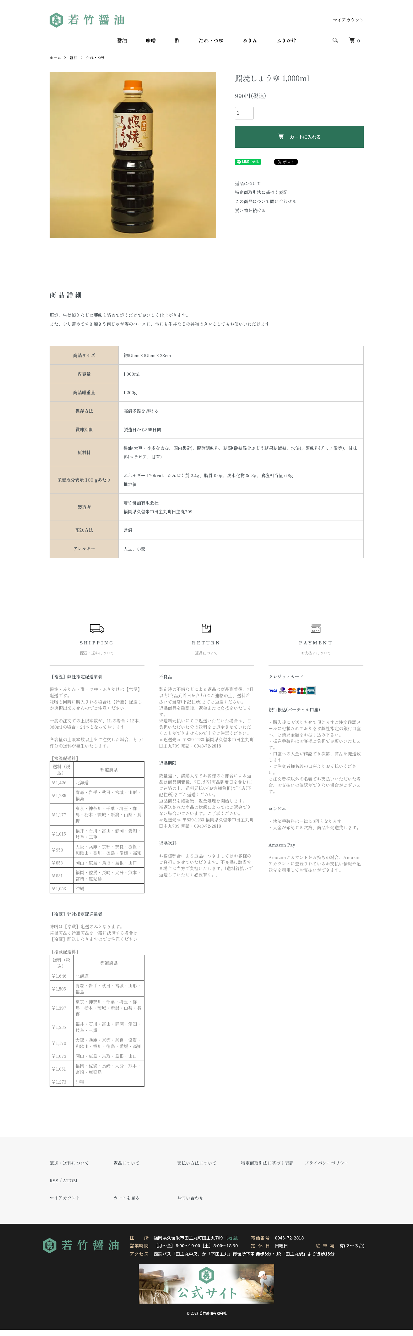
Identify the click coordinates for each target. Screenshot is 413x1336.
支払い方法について (197, 1163)
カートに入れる (299, 137)
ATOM (70, 1180)
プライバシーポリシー (327, 1163)
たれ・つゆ (211, 40)
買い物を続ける (250, 210)
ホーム (55, 57)
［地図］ (232, 1237)
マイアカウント (348, 20)
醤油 (122, 40)
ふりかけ (286, 40)
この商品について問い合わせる (265, 201)
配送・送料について (69, 1163)
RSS (54, 1180)
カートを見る (126, 1198)
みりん (250, 40)
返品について (248, 183)
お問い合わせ (190, 1198)
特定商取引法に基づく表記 (261, 192)
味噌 (151, 40)
